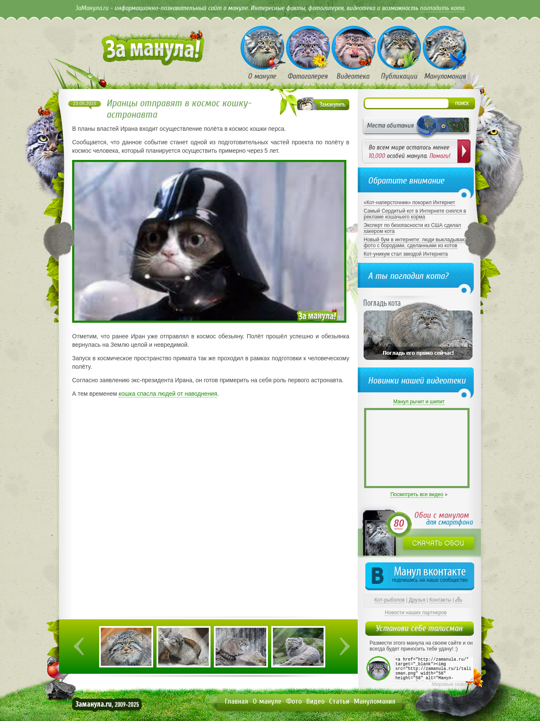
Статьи (339, 701)
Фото (294, 701)
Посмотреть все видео (416, 494)
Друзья (417, 600)
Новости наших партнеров (416, 613)
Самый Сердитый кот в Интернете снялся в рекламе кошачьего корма (415, 214)
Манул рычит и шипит (419, 402)
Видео (315, 701)
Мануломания (374, 701)
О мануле (267, 701)
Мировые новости (453, 684)
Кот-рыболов (390, 600)
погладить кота (442, 8)
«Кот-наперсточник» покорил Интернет (409, 202)
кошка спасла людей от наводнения (168, 393)
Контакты (440, 600)
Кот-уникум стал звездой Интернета (406, 254)
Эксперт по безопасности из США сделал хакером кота (412, 228)
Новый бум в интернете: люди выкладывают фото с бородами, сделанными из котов (416, 242)
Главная (236, 701)
